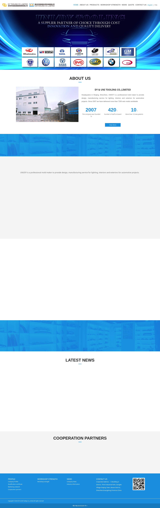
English (150, 5)
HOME (75, 5)
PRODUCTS (94, 5)
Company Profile (13, 482)
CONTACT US (140, 5)
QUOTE (131, 5)
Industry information (73, 484)
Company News (71, 482)
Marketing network (14, 487)
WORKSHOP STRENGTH (111, 5)
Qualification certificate (15, 484)
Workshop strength (43, 482)
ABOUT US (84, 5)
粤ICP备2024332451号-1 (80, 506)
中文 (155, 5)
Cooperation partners (14, 489)
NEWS (124, 5)
